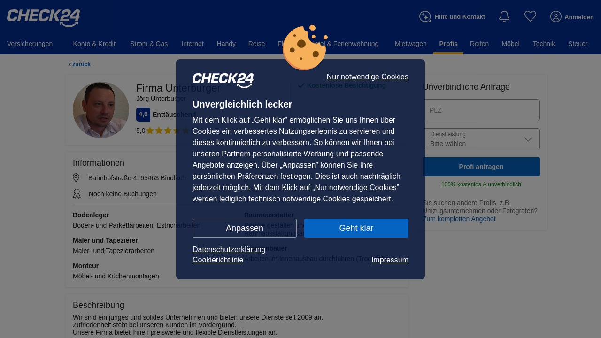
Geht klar (356, 228)
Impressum (389, 260)
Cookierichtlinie (218, 260)
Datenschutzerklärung (229, 250)
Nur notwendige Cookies (367, 77)
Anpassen (244, 228)
